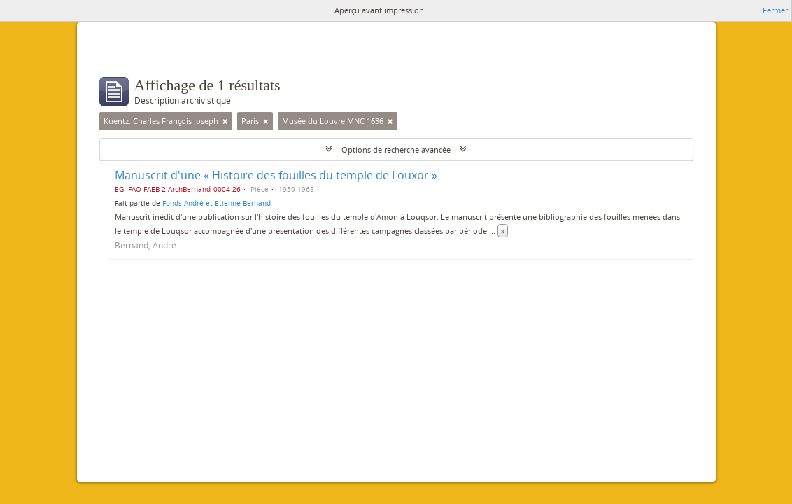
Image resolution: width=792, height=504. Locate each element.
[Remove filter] (225, 121)
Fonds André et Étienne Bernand (216, 203)
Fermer (775, 10)
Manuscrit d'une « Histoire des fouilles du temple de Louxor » (276, 175)
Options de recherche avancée (396, 149)
